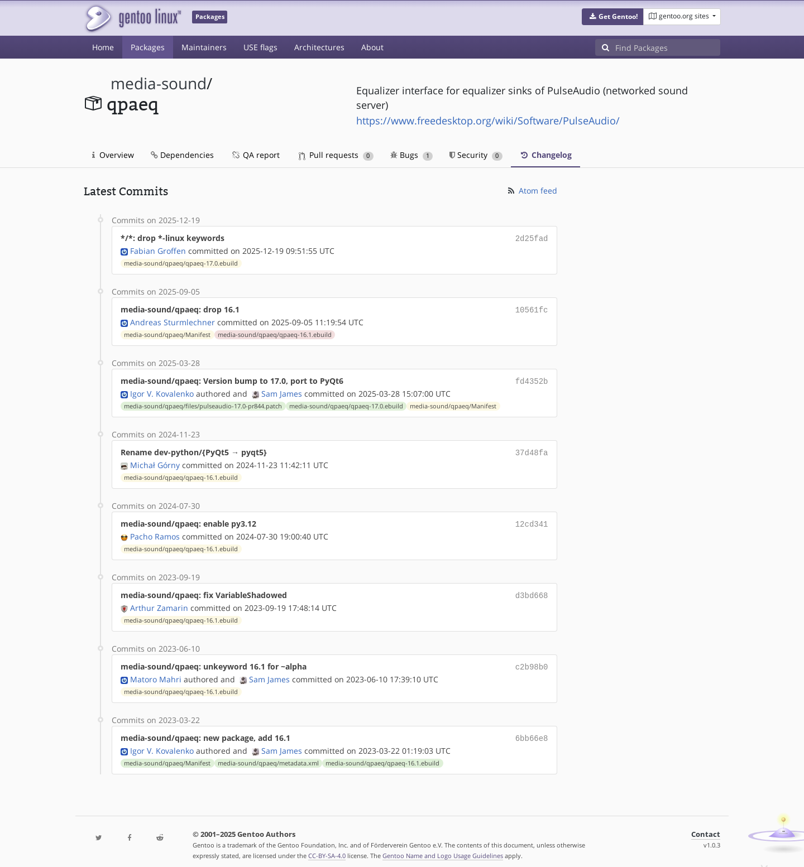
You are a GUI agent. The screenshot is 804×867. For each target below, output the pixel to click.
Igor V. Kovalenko (162, 390)
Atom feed (531, 190)
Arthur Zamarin (159, 601)
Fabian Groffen (158, 249)
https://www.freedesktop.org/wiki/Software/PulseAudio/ (488, 120)
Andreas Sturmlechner (172, 320)
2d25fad (531, 238)
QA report (255, 155)
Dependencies (182, 155)
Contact (705, 825)
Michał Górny (155, 460)
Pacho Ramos (155, 531)
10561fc (531, 308)
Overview (113, 155)
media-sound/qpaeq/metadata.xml (268, 754)
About (372, 47)
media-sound (159, 83)
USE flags (260, 47)
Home (103, 47)
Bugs (411, 155)
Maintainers (204, 47)
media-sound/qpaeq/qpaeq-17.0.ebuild (181, 262)
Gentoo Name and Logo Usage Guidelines (442, 846)
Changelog (545, 155)
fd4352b (531, 378)
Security (475, 155)
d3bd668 (531, 589)
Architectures (319, 47)
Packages (148, 47)
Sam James (281, 390)
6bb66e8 (531, 730)
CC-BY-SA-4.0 (327, 846)
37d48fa (531, 449)
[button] (613, 16)
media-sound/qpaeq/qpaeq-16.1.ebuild (275, 332)
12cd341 (531, 519)
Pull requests (336, 155)
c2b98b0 (531, 659)
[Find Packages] (667, 47)
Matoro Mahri (155, 671)
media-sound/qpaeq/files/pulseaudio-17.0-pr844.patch (203, 403)
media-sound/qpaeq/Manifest (167, 332)
